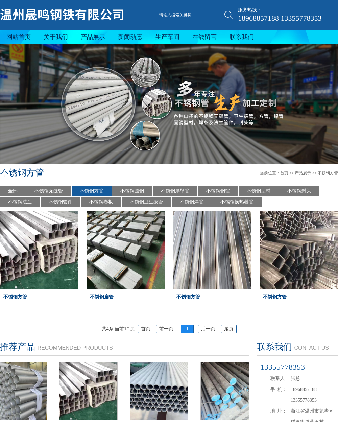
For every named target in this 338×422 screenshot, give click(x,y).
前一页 (166, 328)
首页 (284, 173)
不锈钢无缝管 (48, 190)
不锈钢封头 (299, 190)
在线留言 (204, 36)
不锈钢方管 (328, 173)
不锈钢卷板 (101, 201)
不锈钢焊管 (191, 201)
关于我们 (56, 36)
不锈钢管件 (60, 201)
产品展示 (93, 36)
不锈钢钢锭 (218, 190)
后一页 (208, 328)
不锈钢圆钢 (132, 190)
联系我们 (242, 36)
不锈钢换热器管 (237, 201)
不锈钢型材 (258, 190)
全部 (13, 190)
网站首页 (18, 36)
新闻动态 (130, 36)
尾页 (229, 328)
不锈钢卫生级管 (146, 201)
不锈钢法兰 (20, 201)
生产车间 (167, 36)
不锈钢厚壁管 (175, 190)
